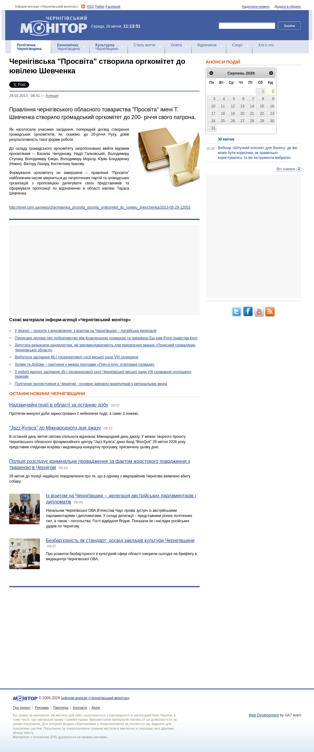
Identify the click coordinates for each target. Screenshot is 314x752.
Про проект (21, 707)
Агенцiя (52, 96)
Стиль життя (144, 45)
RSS (90, 6)
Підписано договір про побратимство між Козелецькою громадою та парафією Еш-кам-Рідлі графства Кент (106, 338)
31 (213, 128)
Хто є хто (266, 45)
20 (242, 113)
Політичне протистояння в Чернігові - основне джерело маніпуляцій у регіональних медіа (91, 384)
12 (233, 106)
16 (272, 106)
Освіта (176, 45)
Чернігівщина (29, 47)
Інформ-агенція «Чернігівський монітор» (56, 25)
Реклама (41, 707)
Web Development (264, 715)
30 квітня (226, 139)
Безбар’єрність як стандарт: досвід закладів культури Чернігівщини (120, 540)
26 (233, 121)
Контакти (80, 707)
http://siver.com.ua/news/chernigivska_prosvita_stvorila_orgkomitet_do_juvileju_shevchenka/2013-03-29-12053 (99, 207)
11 (223, 106)
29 (262, 121)
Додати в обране (287, 6)
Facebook (112, 6)
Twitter (100, 6)
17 (213, 113)
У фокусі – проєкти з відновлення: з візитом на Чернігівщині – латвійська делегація (85, 331)
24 (213, 121)
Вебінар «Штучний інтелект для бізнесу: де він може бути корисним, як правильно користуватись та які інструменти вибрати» (257, 153)
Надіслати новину (256, 6)
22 (262, 113)
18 (223, 113)
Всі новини (286, 169)
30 (272, 121)
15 (262, 106)
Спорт (237, 45)
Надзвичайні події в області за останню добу (58, 404)
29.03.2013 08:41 (24, 96)
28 (252, 121)
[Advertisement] (104, 270)
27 (242, 121)
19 (233, 113)
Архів (96, 707)
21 (252, 113)
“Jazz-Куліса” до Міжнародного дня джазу (55, 427)
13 (242, 106)
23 (272, 113)
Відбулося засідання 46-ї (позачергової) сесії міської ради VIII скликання (76, 357)
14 (252, 106)
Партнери (60, 707)
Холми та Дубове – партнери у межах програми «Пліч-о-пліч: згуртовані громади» (85, 364)
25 (223, 121)
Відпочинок (206, 45)
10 (213, 106)
